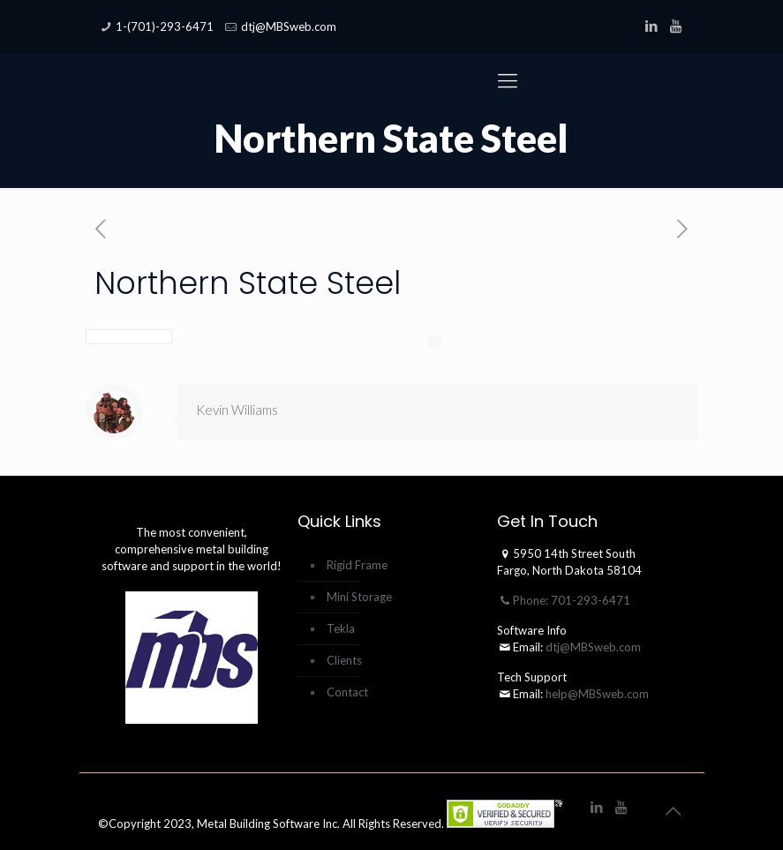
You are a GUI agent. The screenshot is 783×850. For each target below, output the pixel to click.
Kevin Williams (237, 409)
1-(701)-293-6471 (165, 26)
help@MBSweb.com (597, 694)
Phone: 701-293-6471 (563, 600)
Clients (344, 660)
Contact (347, 692)
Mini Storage (359, 597)
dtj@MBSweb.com (288, 26)
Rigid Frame (357, 565)
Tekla (341, 628)
